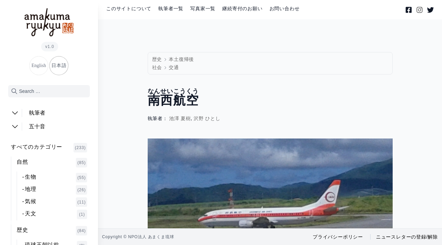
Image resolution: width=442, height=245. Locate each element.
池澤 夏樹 (180, 118)
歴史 (52, 230)
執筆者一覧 (170, 8)
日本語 (58, 65)
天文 (56, 214)
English (38, 65)
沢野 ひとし (207, 118)
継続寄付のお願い (242, 8)
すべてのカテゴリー (49, 147)
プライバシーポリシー (338, 237)
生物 (56, 177)
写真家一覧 (202, 8)
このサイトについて (128, 8)
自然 (52, 162)
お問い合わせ (284, 8)
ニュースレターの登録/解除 (407, 237)
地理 (56, 190)
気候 (56, 202)
